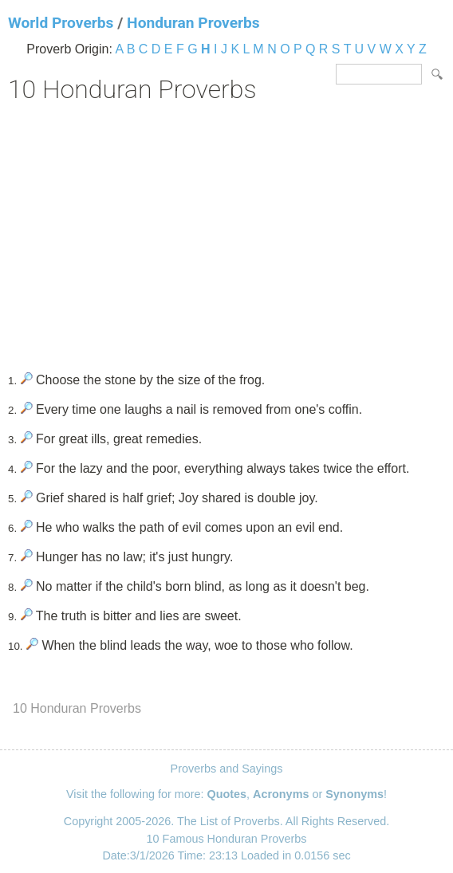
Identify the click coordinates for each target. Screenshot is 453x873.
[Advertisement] (226, 232)
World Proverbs (60, 23)
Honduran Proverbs (193, 23)
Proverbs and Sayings (227, 768)
